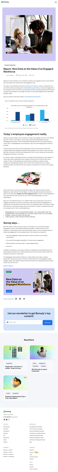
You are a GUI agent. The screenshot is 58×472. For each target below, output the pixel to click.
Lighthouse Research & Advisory (29, 86)
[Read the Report (8, 266)
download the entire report (33, 96)
